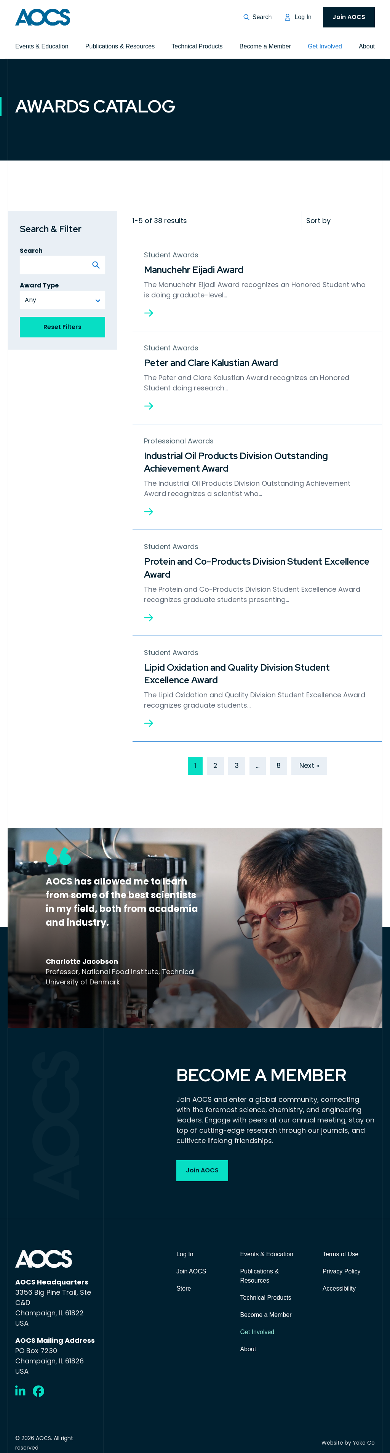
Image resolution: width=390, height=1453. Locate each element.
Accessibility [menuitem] (339, 1282)
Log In (303, 17)
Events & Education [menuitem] (42, 46)
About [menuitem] (367, 46)
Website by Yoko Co (348, 1437)
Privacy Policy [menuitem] (342, 1265)
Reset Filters (62, 327)
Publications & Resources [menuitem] (120, 46)
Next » (309, 759)
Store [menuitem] (183, 1282)
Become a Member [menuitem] (265, 46)
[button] (257, 17)
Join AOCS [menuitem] (348, 17)
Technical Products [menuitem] (196, 46)
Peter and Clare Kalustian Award (211, 362)
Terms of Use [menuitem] (340, 1248)
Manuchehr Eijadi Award (193, 269)
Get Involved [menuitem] (325, 46)
